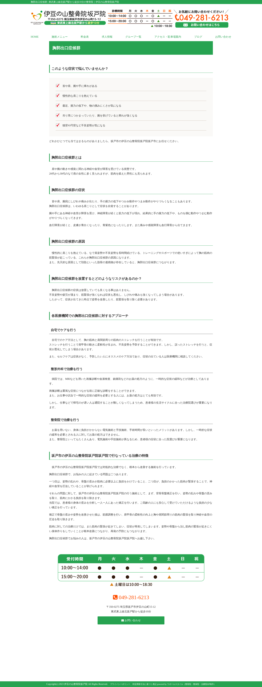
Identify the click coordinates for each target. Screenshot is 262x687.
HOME (35, 36)
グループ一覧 (133, 36)
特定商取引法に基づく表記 (145, 684)
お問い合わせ (223, 36)
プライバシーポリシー (120, 684)
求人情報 (107, 36)
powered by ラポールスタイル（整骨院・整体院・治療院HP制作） (186, 684)
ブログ (198, 36)
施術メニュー (60, 36)
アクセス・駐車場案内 (167, 36)
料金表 (85, 36)
